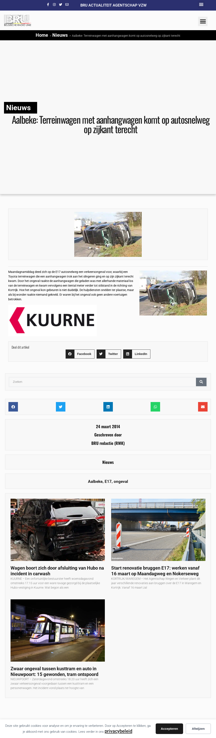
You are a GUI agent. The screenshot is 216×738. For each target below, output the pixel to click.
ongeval (121, 481)
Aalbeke (95, 481)
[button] (201, 4)
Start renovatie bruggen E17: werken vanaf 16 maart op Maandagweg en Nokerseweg (155, 570)
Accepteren (169, 728)
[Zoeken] (201, 382)
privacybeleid (118, 731)
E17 (108, 481)
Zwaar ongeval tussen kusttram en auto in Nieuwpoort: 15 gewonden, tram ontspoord (54, 671)
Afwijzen (198, 728)
